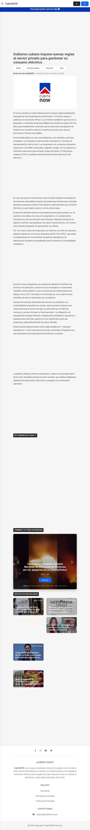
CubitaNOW (11, 3)
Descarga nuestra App (45, 796)
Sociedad (49, 68)
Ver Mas (45, 580)
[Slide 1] (25, 585)
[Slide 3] (34, 585)
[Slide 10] (65, 585)
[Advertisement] (45, 32)
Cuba (62, 68)
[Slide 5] (43, 585)
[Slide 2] (29, 585)
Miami (18, 68)
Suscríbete (45, 791)
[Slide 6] (47, 585)
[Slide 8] (56, 585)
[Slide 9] (60, 585)
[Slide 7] (51, 585)
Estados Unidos (33, 68)
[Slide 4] (38, 585)
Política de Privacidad (45, 801)
